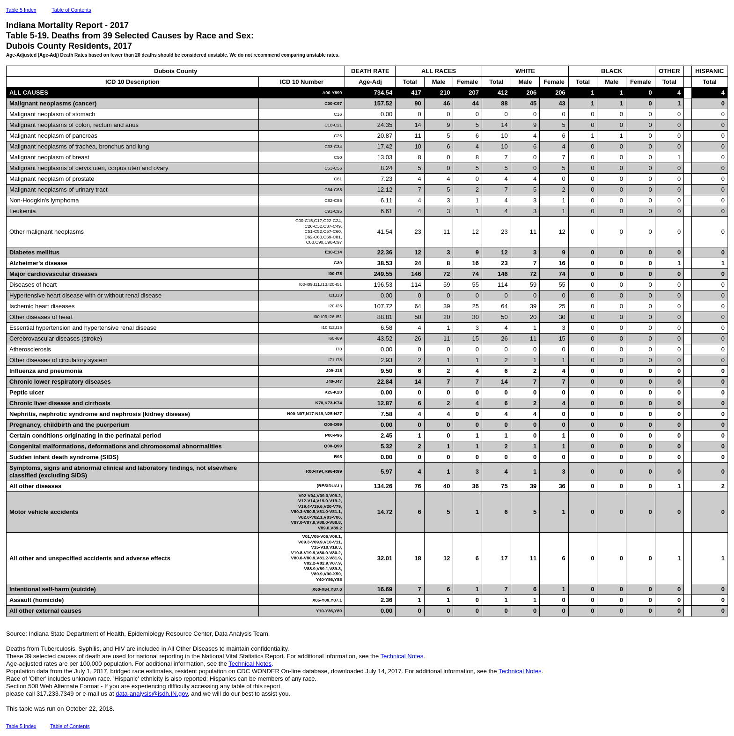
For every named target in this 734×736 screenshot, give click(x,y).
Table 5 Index (21, 10)
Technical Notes (402, 656)
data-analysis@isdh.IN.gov (152, 693)
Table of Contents (71, 10)
